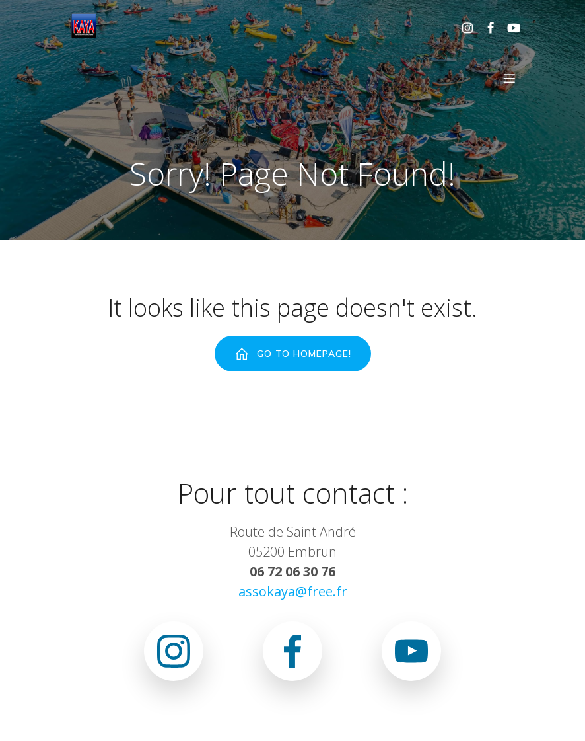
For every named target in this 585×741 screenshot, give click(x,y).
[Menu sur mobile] (509, 78)
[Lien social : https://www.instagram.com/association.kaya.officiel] (462, 27)
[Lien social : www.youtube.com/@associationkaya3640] (508, 27)
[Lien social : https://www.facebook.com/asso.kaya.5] (485, 27)
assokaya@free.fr (292, 592)
